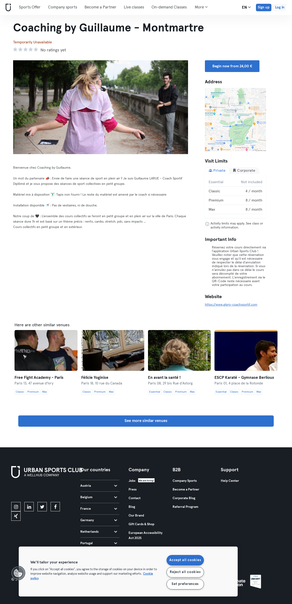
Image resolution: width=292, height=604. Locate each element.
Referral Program (185, 507)
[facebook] (55, 506)
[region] (128, 571)
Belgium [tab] (98, 497)
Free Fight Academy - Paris (39, 378)
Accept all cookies (185, 560)
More (201, 7)
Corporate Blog (184, 498)
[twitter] (42, 506)
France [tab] (98, 509)
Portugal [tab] (98, 543)
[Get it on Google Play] (61, 491)
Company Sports (185, 480)
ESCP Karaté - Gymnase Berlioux (244, 378)
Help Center (230, 480)
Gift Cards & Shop (141, 524)
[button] (18, 573)
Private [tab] (217, 170)
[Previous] (26, 107)
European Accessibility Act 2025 (146, 535)
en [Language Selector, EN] (246, 7)
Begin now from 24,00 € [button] (232, 66)
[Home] (7, 7)
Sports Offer (30, 7)
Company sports (62, 7)
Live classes (134, 7)
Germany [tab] (98, 520)
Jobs (132, 480)
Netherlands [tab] (98, 532)
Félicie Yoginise (94, 378)
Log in (280, 7)
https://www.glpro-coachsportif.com (231, 304)
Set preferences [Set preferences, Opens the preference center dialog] (185, 584)
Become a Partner (100, 7)
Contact (134, 498)
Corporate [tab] (244, 170)
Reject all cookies (185, 572)
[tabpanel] (235, 196)
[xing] (16, 516)
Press (133, 489)
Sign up (264, 7)
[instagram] (16, 506)
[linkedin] (29, 506)
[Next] (175, 107)
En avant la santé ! (164, 378)
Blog (132, 507)
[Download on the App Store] (27, 491)
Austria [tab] (98, 486)
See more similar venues (146, 421)
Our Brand (136, 515)
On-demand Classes (169, 7)
